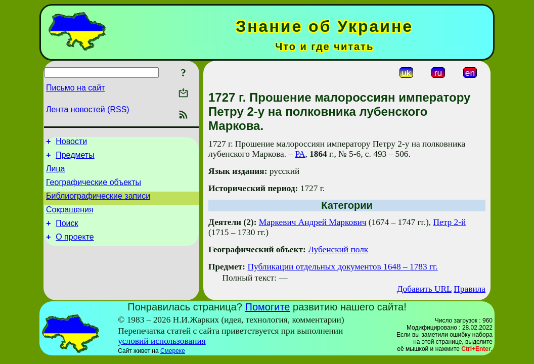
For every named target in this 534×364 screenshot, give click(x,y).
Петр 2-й (449, 222)
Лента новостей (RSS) (87, 109)
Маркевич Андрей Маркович (313, 222)
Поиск (67, 234)
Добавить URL (424, 289)
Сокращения (70, 218)
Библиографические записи (98, 203)
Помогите (267, 306)
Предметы (75, 158)
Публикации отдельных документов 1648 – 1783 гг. (342, 266)
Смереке (172, 350)
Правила (469, 289)
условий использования (162, 341)
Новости (71, 143)
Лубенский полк (338, 249)
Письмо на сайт (75, 87)
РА (300, 154)
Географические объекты (93, 188)
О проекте (75, 249)
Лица (55, 173)
